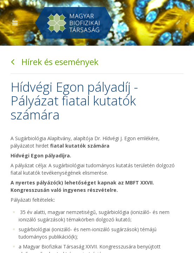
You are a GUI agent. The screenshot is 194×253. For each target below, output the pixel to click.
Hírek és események (55, 61)
